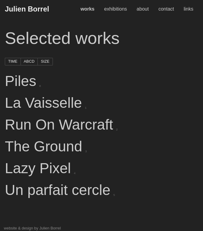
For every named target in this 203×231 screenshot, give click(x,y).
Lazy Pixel (39, 168)
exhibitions (115, 9)
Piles (22, 81)
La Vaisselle (45, 103)
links (188, 9)
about (143, 9)
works (87, 9)
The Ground (45, 146)
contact (166, 9)
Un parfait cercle (59, 190)
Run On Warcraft (60, 125)
